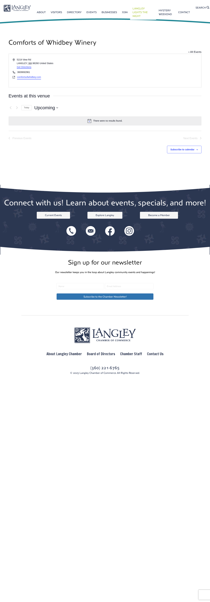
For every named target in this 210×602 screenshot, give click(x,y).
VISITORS (56, 12)
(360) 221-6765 (105, 367)
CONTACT (184, 12)
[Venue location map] (152, 70)
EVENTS (91, 12)
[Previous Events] (10, 108)
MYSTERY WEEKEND (165, 12)
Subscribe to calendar (182, 149)
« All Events (194, 51)
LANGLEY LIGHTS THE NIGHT (140, 12)
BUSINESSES (109, 12)
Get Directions (24, 67)
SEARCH (202, 7)
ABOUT (41, 12)
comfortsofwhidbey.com (29, 77)
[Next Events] (17, 108)
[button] (105, 296)
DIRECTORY (74, 12)
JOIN (125, 12)
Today (26, 107)
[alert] (105, 121)
